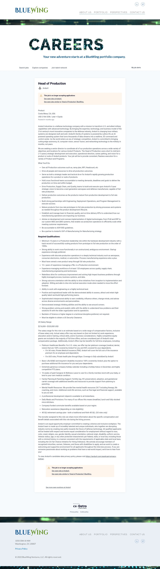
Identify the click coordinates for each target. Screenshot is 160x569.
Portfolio (101, 12)
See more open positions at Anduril (58, 487)
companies (40, 68)
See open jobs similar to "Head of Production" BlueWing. (64, 102)
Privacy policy (74, 512)
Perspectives (118, 12)
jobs (24, 68)
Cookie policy (84, 512)
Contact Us (137, 12)
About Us (85, 12)
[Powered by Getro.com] (80, 506)
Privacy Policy (21, 548)
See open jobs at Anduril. (53, 99)
